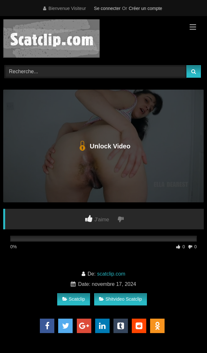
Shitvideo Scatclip (120, 299)
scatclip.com (111, 274)
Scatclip (73, 299)
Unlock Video (103, 146)
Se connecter (107, 8)
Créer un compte (145, 8)
